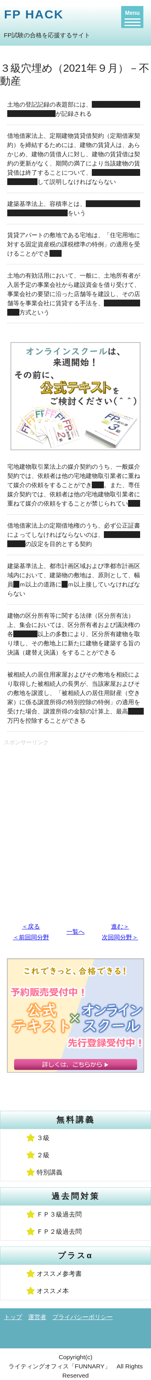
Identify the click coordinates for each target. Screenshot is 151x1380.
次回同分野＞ (120, 937)
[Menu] (132, 17)
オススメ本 (53, 1290)
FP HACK (34, 14)
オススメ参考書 (59, 1273)
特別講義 (49, 1172)
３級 (43, 1137)
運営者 (37, 1317)
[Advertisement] (75, 830)
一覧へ (75, 931)
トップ (13, 1317)
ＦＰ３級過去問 (59, 1214)
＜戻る (31, 926)
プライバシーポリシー (82, 1317)
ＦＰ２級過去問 (59, 1231)
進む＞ (120, 926)
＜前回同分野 (31, 937)
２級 (43, 1155)
